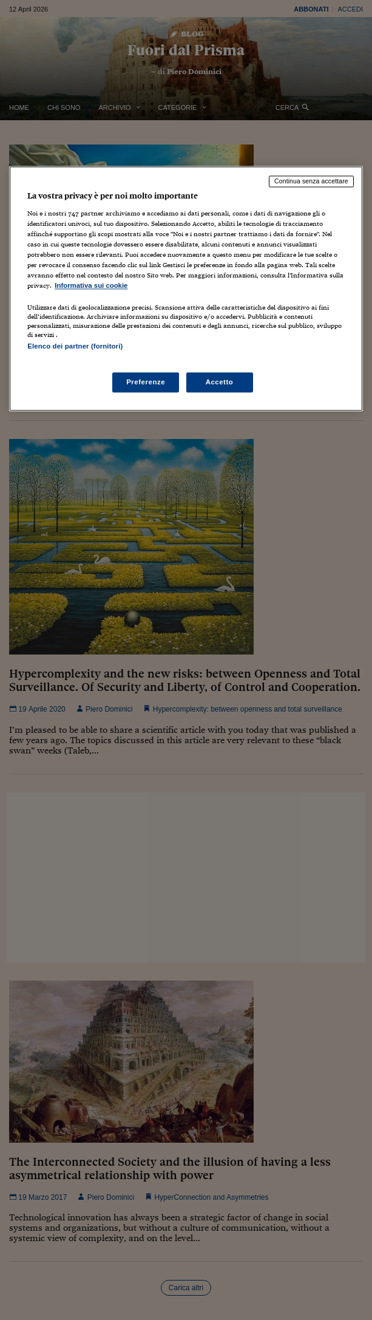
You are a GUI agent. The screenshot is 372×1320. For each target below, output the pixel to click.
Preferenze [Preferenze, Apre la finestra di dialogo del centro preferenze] (145, 382)
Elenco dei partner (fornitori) (75, 346)
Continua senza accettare (311, 181)
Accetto (220, 382)
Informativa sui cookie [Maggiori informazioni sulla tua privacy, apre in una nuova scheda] (91, 286)
